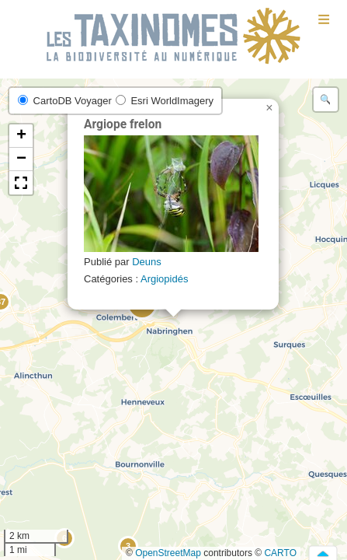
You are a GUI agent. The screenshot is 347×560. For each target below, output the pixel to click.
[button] (269, 108)
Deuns (146, 262)
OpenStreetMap (168, 553)
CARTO (280, 553)
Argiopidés (164, 279)
